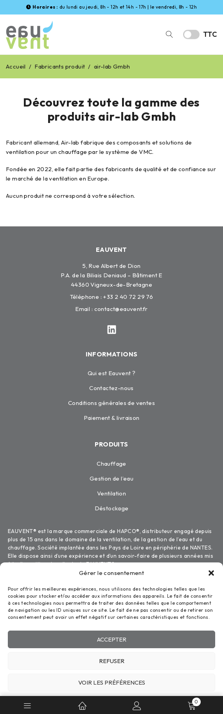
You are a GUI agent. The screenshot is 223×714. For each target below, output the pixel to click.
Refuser (111, 661)
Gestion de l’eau (111, 478)
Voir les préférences (111, 682)
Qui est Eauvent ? (112, 373)
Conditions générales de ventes (111, 403)
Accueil (16, 66)
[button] (211, 573)
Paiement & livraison (112, 417)
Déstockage (112, 508)
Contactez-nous (111, 388)
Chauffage (111, 463)
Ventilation (111, 493)
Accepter (111, 639)
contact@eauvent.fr (121, 309)
